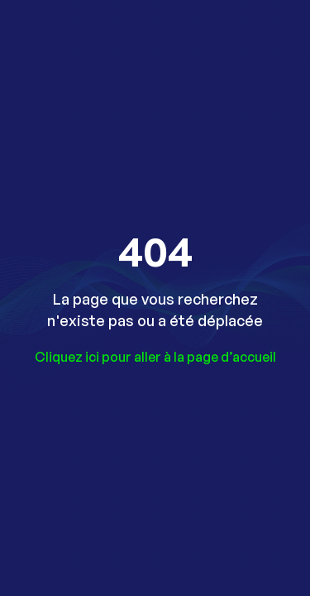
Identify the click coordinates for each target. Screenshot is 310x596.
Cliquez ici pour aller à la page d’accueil (155, 356)
